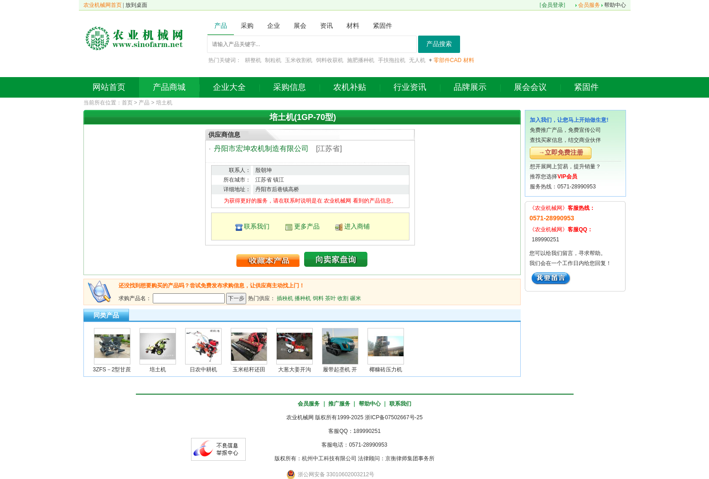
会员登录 (553, 5)
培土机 (164, 102)
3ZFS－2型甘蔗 (112, 369)
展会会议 (530, 87)
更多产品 (307, 226)
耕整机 (253, 60)
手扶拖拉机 (391, 60)
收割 (342, 298)
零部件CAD (447, 60)
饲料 (318, 298)
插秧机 (285, 298)
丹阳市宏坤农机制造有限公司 (261, 148)
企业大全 (229, 87)
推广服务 (339, 404)
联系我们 (256, 226)
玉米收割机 (298, 60)
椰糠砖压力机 (385, 369)
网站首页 (109, 87)
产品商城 (169, 87)
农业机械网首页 (102, 5)
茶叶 (330, 298)
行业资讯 (409, 87)
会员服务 (589, 5)
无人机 (417, 60)
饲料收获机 (329, 60)
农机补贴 (349, 87)
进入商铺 (357, 226)
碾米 (355, 298)
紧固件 (586, 87)
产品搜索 (439, 44)
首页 (127, 102)
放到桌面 (136, 5)
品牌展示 (470, 87)
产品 (144, 102)
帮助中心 (615, 5)
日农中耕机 (203, 369)
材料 (468, 60)
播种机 (303, 298)
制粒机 (273, 60)
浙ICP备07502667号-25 (394, 417)
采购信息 (289, 87)
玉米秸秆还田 (249, 369)
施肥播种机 (360, 60)
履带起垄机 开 (340, 369)
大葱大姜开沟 (294, 369)
